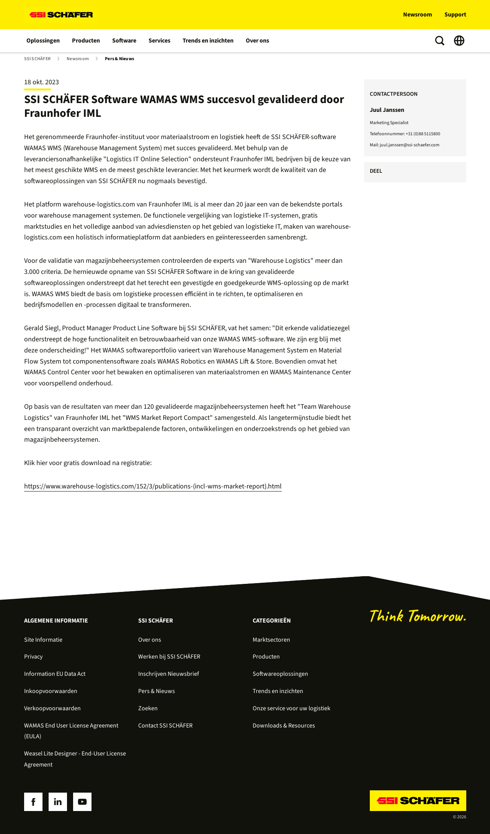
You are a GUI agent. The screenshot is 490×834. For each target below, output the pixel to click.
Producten (86, 40)
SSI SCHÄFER (37, 59)
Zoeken (148, 708)
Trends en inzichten (208, 40)
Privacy (33, 656)
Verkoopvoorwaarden (52, 708)
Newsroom (417, 14)
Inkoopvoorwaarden (50, 691)
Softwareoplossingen (280, 674)
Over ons (257, 40)
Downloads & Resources (284, 725)
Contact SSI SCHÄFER (165, 725)
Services (159, 40)
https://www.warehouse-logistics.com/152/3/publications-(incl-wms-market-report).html (153, 486)
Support (455, 14)
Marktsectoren (271, 640)
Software (124, 40)
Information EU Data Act (54, 674)
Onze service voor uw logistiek (291, 708)
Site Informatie (43, 640)
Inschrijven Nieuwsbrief (168, 674)
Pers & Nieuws (119, 59)
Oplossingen (43, 40)
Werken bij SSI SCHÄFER (169, 656)
